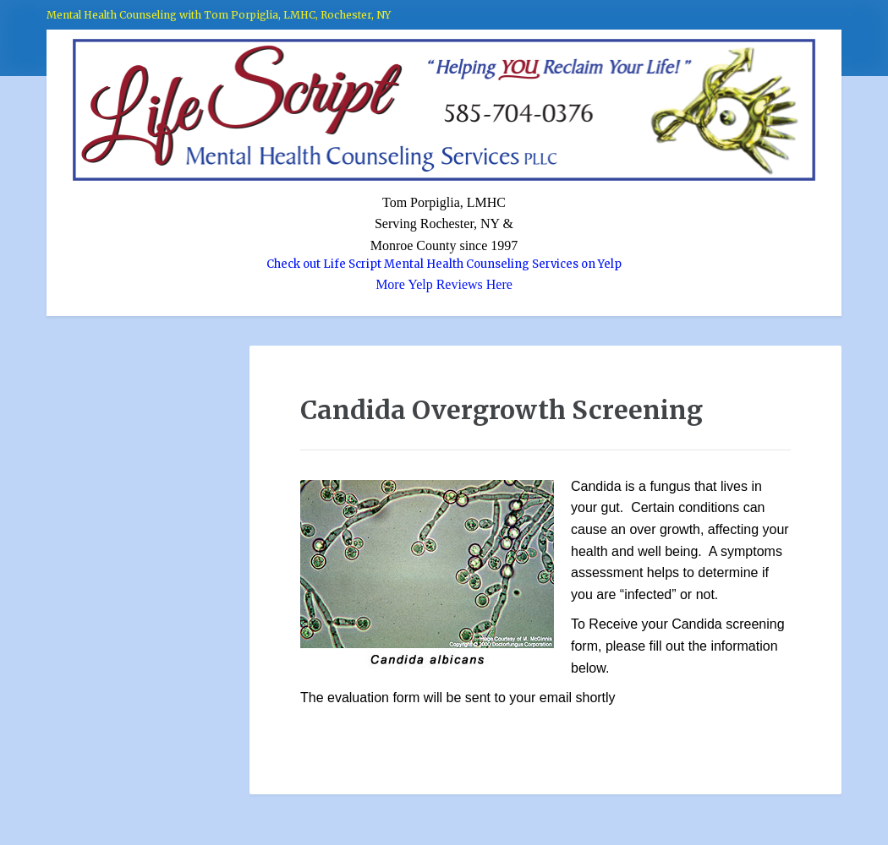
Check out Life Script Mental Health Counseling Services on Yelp (444, 264)
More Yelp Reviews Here (444, 284)
